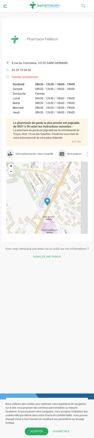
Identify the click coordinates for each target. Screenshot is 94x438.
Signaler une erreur (47, 256)
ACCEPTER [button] (36, 431)
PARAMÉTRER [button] (61, 431)
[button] (47, 202)
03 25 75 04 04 (21, 70)
